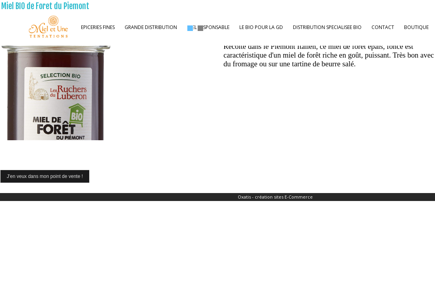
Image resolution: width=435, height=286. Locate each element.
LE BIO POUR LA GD (261, 27)
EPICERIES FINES (98, 27)
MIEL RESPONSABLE (208, 27)
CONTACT (382, 27)
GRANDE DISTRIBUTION (151, 27)
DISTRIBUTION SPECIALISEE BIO (327, 27)
